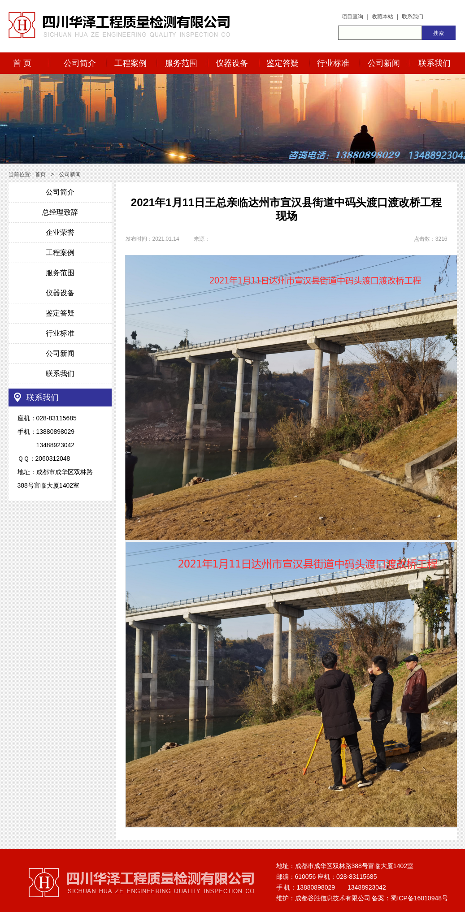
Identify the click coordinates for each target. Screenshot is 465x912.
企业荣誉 (60, 232)
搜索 (438, 33)
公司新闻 (384, 63)
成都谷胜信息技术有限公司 (332, 898)
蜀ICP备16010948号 (419, 898)
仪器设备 (232, 63)
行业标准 (333, 63)
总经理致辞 (60, 212)
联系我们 (412, 16)
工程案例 (130, 63)
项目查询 (352, 16)
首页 (40, 174)
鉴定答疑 (282, 63)
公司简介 (80, 63)
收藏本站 (382, 16)
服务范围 (181, 63)
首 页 (22, 63)
